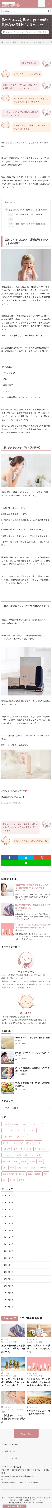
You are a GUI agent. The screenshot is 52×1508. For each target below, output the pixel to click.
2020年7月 (8, 1307)
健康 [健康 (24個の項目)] (38, 1155)
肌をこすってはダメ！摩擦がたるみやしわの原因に (26, 209)
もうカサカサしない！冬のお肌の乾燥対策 (38, 1412)
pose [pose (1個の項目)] (5, 1124)
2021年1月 (8, 1265)
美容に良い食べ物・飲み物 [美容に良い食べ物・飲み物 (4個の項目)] (14, 1174)
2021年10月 (9, 1202)
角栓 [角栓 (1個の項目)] (46, 1174)
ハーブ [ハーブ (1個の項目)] (37, 1143)
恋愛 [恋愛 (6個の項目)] (5, 1167)
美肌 (44, 32)
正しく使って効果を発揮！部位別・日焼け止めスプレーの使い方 (13, 1382)
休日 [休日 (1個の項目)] (19, 1155)
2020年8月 (8, 1300)
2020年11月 (9, 1279)
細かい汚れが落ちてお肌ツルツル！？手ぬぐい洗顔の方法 (13, 1348)
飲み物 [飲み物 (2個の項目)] (21, 1180)
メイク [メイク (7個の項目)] (28, 1149)
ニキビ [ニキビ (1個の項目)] (29, 1143)
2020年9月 (8, 1293)
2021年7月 (8, 1223)
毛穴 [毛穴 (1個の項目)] (19, 1167)
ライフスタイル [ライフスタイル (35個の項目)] (41, 1149)
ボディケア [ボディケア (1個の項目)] (18, 1149)
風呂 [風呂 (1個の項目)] (5, 1180)
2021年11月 (9, 1195)
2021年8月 (8, 1216)
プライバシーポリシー (13, 1458)
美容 (40, 32)
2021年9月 (8, 1209)
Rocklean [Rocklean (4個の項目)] (14, 1124)
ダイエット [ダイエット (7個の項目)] (21, 1137)
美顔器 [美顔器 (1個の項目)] (37, 1174)
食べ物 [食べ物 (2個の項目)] (12, 1180)
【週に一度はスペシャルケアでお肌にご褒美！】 (26, 225)
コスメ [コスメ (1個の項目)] (20, 1130)
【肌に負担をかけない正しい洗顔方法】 (26, 214)
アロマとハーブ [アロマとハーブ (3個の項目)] (36, 1124)
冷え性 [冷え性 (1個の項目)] (23, 1161)
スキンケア (21, 32)
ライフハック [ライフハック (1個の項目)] (8, 1155)
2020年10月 (9, 1286)
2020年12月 (9, 1272)
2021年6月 (8, 1230)
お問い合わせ (9, 1451)
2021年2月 (8, 1258)
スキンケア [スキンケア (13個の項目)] (30, 1130)
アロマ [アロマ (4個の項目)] (24, 1124)
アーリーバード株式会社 (33, 1503)
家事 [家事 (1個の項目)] (40, 1161)
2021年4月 (8, 1244)
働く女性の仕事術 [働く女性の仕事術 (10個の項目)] (10, 1161)
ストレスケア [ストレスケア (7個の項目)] (8, 1137)
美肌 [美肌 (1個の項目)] (30, 1174)
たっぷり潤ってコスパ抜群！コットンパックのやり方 (38, 1348)
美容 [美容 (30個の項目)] (26, 1167)
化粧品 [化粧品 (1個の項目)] (32, 1161)
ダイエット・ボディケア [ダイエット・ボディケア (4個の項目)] (13, 1143)
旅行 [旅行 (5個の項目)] (12, 1167)
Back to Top (26, 1434)
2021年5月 (8, 1237)
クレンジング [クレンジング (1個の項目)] (8, 1130)
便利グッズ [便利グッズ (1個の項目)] (28, 1155)
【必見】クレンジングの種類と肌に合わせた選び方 (13, 1418)
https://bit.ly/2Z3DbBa (11, 803)
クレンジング (9, 1409)
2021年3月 (8, 1251)
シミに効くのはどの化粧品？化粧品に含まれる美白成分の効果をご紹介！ (38, 1382)
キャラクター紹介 (11, 1444)
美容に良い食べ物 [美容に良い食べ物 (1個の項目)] (38, 1167)
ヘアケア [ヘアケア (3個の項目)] (6, 1149)
